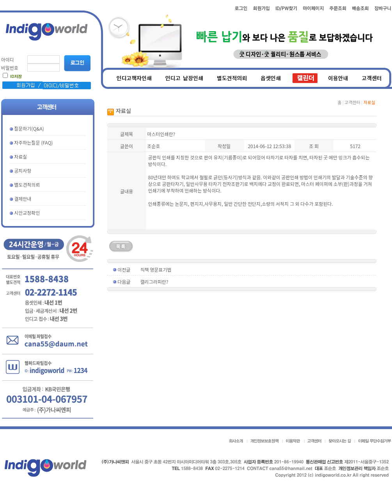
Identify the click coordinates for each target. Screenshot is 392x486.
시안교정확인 (27, 212)
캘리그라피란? (154, 281)
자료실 (20, 156)
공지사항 (22, 170)
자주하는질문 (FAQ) (33, 142)
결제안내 (22, 198)
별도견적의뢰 (27, 184)
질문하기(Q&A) (29, 128)
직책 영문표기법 (156, 269)
